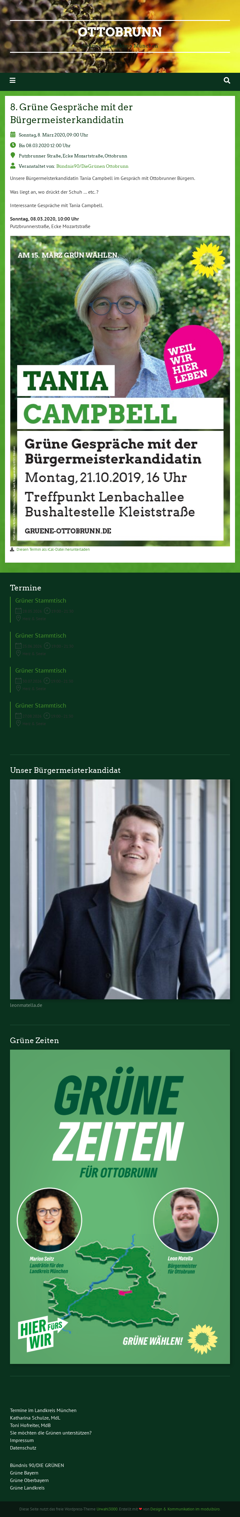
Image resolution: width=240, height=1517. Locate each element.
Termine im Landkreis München (43, 1410)
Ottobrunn (120, 32)
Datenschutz (23, 1448)
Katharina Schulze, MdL (35, 1418)
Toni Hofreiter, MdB (30, 1425)
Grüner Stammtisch (40, 600)
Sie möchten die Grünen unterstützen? (51, 1433)
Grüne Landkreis (27, 1488)
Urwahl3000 (107, 1509)
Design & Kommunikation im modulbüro (185, 1509)
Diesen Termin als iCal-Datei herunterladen (53, 549)
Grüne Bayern (24, 1473)
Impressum (22, 1440)
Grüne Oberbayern (29, 1480)
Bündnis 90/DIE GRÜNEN (37, 1465)
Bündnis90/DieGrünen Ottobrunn (92, 166)
